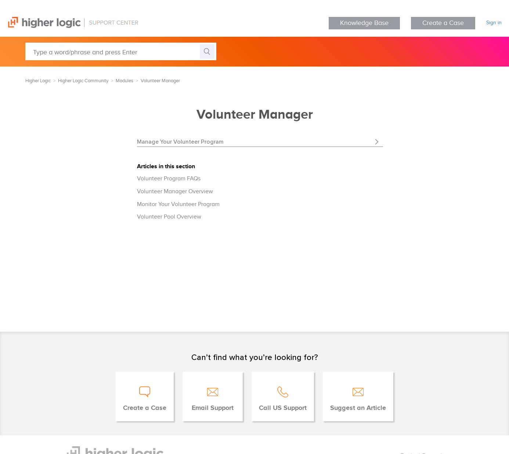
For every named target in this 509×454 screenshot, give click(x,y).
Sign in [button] (494, 23)
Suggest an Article (358, 408)
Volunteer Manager (160, 81)
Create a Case (443, 23)
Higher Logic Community (83, 81)
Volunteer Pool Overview (169, 216)
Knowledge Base (364, 23)
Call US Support (283, 408)
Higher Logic (38, 81)
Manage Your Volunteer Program (180, 141)
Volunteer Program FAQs (169, 178)
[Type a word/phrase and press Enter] (120, 51)
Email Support (212, 408)
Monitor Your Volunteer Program (178, 204)
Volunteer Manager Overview (175, 191)
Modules (124, 81)
